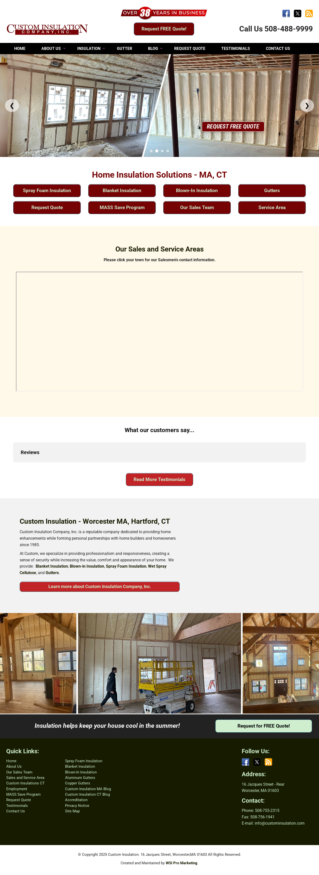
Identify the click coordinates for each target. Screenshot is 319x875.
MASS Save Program (122, 207)
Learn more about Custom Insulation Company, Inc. (99, 586)
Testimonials (17, 805)
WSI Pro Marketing (181, 863)
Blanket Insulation (122, 190)
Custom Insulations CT (25, 783)
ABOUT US (51, 48)
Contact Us (15, 811)
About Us (14, 766)
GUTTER (124, 48)
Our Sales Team (197, 207)
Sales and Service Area (25, 777)
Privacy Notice (77, 805)
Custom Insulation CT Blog (87, 794)
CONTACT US (278, 48)
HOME (19, 48)
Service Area (272, 207)
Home (11, 761)
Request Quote (47, 207)
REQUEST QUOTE (189, 48)
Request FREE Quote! (164, 29)
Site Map (72, 811)
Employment (16, 789)
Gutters (272, 190)
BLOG (153, 48)
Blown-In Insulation (197, 190)
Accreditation (76, 800)
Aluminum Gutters (80, 777)
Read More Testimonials (159, 479)
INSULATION (88, 48)
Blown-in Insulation (87, 566)
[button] (13, 467)
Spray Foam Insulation (47, 190)
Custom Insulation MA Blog (88, 789)
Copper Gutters (77, 783)
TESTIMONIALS (235, 48)
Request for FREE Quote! (264, 726)
